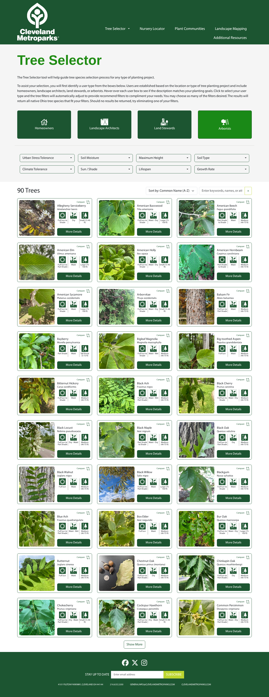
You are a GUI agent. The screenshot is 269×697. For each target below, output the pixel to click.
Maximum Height (151, 158)
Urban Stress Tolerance (38, 158)
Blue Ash (62, 516)
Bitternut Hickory (68, 383)
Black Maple (144, 428)
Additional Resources (230, 38)
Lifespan (145, 169)
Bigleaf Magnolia (147, 339)
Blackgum (223, 472)
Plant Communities (190, 29)
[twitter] (135, 664)
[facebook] (125, 664)
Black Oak (223, 428)
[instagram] (144, 664)
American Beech (227, 206)
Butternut (63, 561)
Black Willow (144, 472)
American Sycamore (69, 294)
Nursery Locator (152, 29)
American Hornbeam (230, 250)
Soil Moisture (90, 158)
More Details (74, 231)
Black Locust (65, 428)
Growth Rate (206, 169)
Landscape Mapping (231, 29)
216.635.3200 (116, 684)
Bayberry (63, 339)
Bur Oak (222, 516)
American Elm (65, 250)
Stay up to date (97, 674)
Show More (134, 644)
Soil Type (203, 158)
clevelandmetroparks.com (196, 684)
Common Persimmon (230, 605)
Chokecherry (65, 605)
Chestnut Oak (145, 561)
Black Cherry (224, 383)
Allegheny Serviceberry (71, 206)
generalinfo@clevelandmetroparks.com (152, 684)
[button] (130, 29)
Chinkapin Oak (226, 561)
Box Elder (143, 516)
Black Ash (143, 383)
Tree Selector (115, 29)
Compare (83, 202)
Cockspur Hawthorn (149, 605)
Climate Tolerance (34, 169)
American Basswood (149, 206)
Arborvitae (143, 294)
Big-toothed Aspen (229, 339)
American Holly (146, 250)
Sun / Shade (89, 169)
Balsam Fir (223, 294)
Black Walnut (65, 472)
